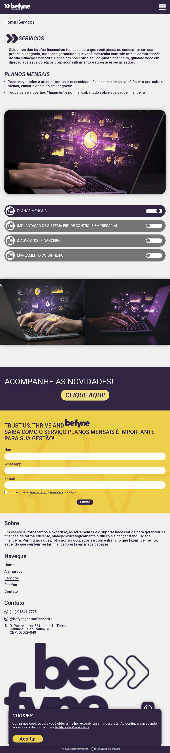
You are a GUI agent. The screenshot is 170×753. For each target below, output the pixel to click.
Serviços (11, 578)
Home (10, 22)
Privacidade (56, 492)
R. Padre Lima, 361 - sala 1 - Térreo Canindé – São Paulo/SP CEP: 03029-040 (36, 629)
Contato (11, 591)
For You (10, 585)
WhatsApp (12, 464)
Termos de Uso (38, 492)
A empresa (13, 571)
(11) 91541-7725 (20, 612)
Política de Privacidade (72, 727)
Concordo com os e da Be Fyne (42, 492)
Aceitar (27, 739)
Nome (9, 450)
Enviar (85, 502)
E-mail (9, 478)
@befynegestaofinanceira (28, 619)
